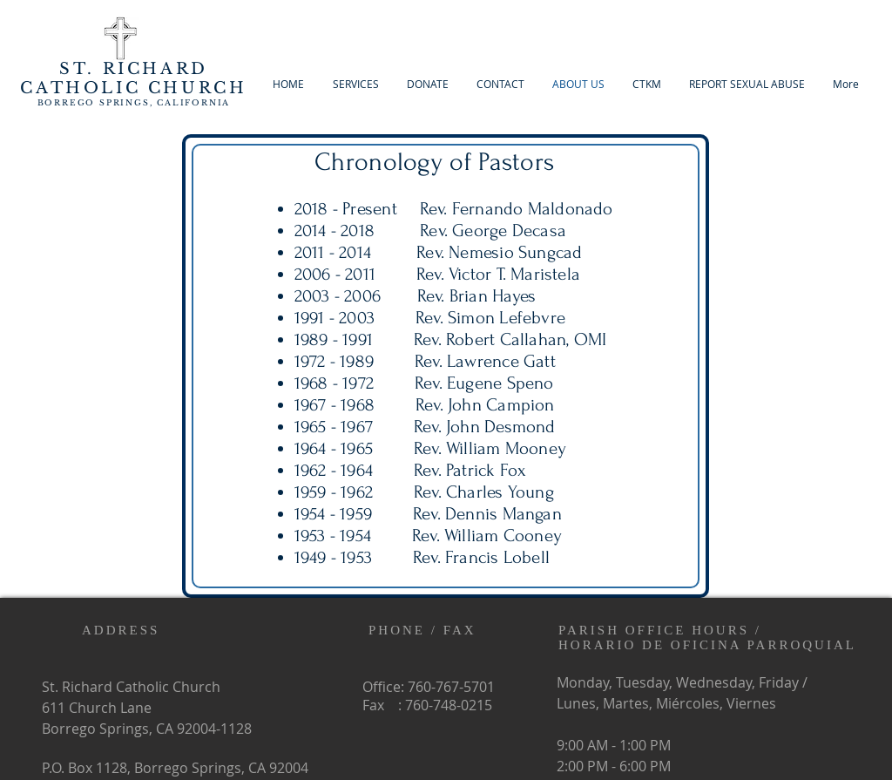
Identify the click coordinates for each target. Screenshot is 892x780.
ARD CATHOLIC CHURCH (133, 78)
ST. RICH (109, 68)
